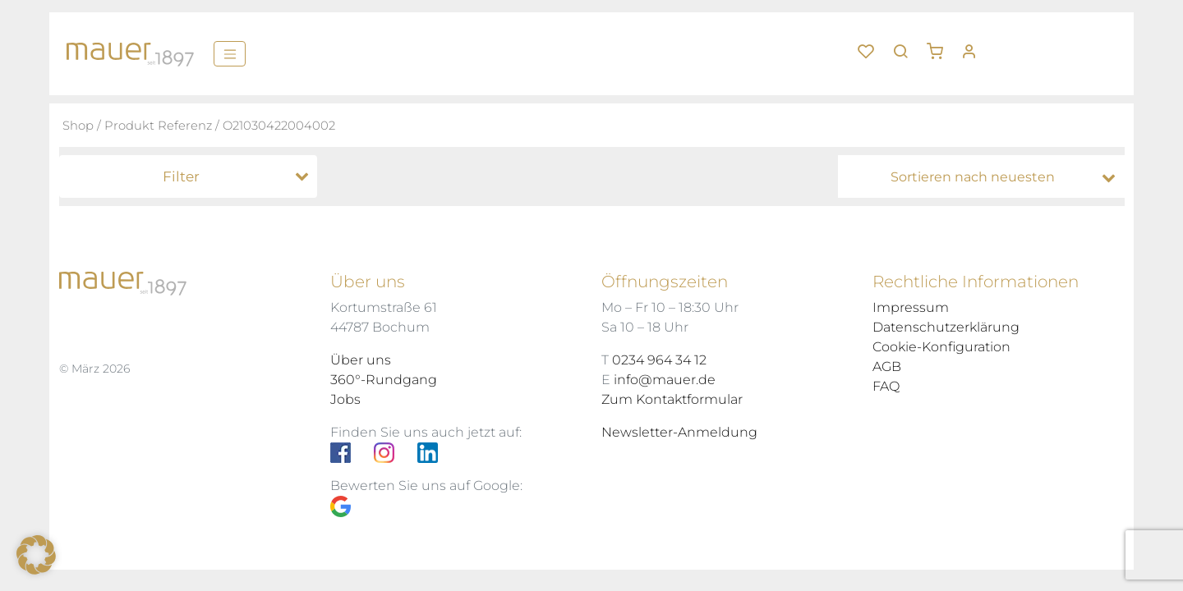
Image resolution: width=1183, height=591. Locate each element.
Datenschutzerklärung (946, 327)
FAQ (886, 386)
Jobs (345, 399)
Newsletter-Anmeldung (679, 432)
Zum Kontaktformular (672, 399)
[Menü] (230, 53)
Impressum (910, 307)
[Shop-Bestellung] (985, 177)
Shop (78, 125)
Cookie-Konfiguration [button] (941, 347)
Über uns (360, 360)
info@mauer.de (665, 379)
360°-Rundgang (383, 379)
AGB (886, 366)
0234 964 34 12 (659, 360)
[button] (941, 45)
